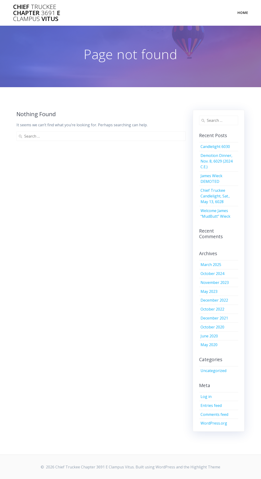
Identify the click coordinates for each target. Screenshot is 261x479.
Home (242, 12)
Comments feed (214, 414)
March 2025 (211, 264)
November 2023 (215, 282)
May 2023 (209, 291)
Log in (206, 396)
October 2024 (212, 273)
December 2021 (214, 318)
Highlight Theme (205, 467)
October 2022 (212, 309)
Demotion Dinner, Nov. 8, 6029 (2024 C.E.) (217, 161)
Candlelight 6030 (215, 146)
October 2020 (212, 327)
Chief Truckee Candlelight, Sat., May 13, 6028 (215, 196)
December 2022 (214, 300)
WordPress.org (214, 423)
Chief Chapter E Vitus (36, 13)
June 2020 (209, 336)
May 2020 (209, 344)
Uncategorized (213, 370)
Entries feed (211, 405)
